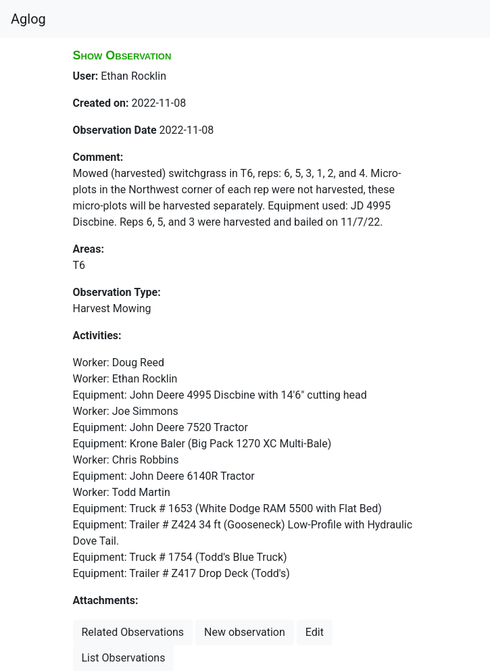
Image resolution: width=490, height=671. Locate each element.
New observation (244, 632)
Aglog (28, 19)
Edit (314, 632)
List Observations (124, 657)
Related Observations (133, 632)
